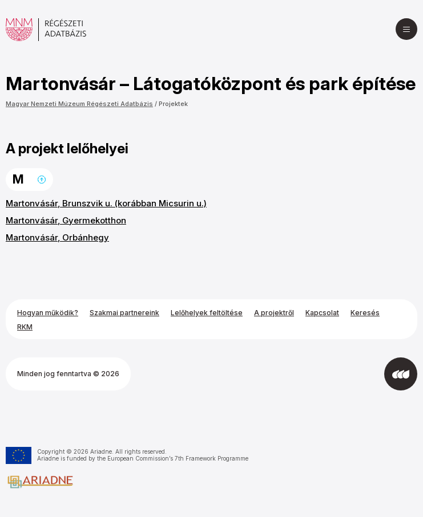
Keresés (365, 312)
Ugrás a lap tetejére (41, 179)
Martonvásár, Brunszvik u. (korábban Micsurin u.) (106, 203)
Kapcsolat (322, 312)
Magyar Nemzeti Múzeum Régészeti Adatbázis (79, 104)
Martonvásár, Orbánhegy (57, 237)
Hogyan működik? (47, 312)
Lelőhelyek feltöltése (207, 312)
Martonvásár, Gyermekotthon (66, 220)
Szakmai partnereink (124, 312)
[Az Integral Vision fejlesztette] (400, 373)
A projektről (274, 312)
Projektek (173, 104)
